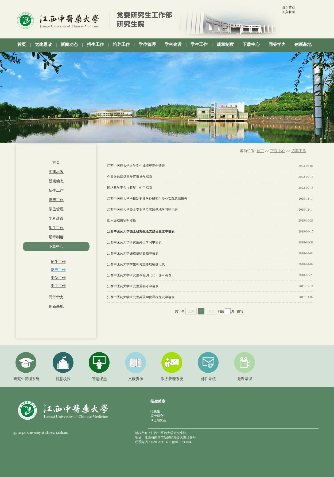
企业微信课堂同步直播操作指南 (129, 177)
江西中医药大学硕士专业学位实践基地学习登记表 (142, 209)
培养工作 (56, 200)
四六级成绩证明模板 (121, 220)
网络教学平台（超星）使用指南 (129, 188)
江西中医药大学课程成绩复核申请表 (132, 253)
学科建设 (56, 218)
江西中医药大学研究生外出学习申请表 (134, 242)
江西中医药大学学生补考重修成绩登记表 (136, 264)
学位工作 (58, 278)
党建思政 (56, 172)
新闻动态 (56, 181)
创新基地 (56, 307)
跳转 (240, 311)
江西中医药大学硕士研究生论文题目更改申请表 (140, 231)
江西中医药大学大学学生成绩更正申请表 (136, 166)
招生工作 (56, 190)
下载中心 (56, 247)
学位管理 (56, 209)
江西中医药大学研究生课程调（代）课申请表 (139, 275)
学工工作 (58, 286)
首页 (56, 162)
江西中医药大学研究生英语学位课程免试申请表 (140, 297)
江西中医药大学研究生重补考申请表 (132, 286)
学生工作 (56, 228)
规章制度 (56, 237)
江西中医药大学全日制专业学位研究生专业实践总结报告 (147, 198)
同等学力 (56, 297)
